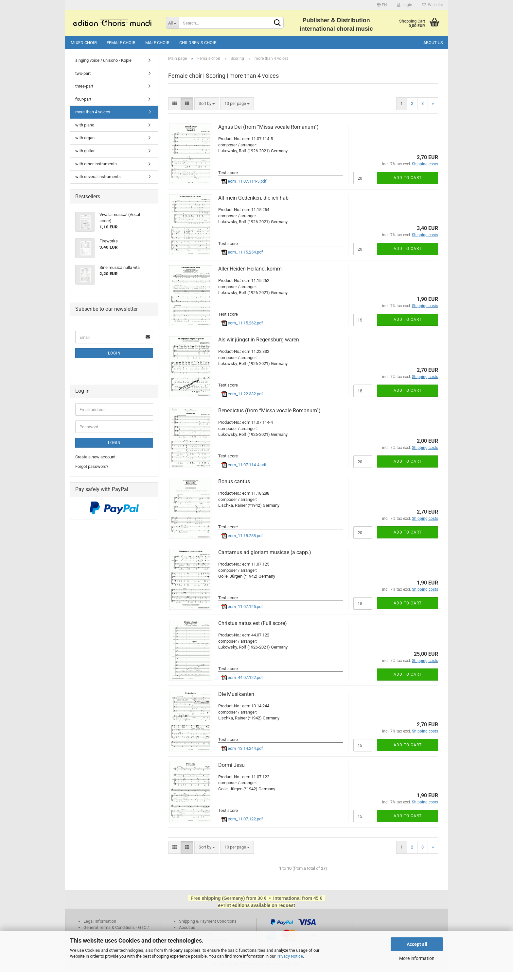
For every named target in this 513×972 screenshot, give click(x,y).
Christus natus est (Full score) (252, 623)
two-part (83, 73)
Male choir (157, 42)
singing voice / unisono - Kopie (103, 60)
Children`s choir (198, 42)
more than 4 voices (92, 111)
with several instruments (98, 176)
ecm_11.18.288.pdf (242, 535)
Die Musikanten (236, 694)
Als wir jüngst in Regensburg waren (258, 340)
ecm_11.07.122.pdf (242, 818)
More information (416, 958)
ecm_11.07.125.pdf (242, 606)
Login (404, 5)
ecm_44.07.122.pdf (242, 677)
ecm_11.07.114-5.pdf (244, 181)
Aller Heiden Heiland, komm (250, 269)
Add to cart (408, 177)
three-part (84, 86)
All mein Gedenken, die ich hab (253, 198)
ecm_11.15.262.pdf (242, 323)
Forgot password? (91, 466)
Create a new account (95, 456)
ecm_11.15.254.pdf (242, 252)
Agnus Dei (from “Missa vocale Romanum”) (268, 127)
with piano (84, 125)
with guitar (85, 150)
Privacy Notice (289, 956)
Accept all (417, 944)
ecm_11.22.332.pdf (242, 393)
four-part (83, 99)
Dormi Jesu (231, 765)
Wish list (432, 5)
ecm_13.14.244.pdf (242, 748)
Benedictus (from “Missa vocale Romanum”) (269, 410)
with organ (85, 137)
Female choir (121, 42)
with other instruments (96, 163)
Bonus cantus (234, 481)
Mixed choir (84, 42)
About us (433, 42)
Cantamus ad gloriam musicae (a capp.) (264, 552)
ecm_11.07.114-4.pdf (244, 464)
